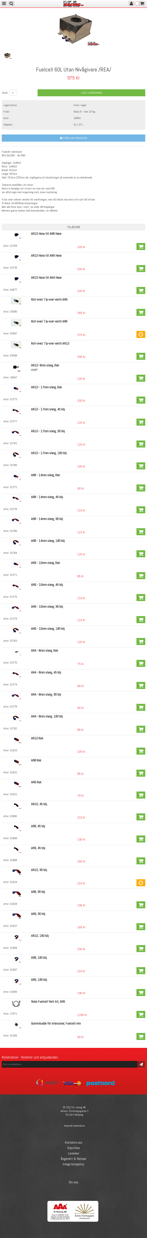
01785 (13, 465)
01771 (13, 575)
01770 (13, 662)
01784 (13, 553)
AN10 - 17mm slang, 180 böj (49, 453)
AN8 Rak (36, 760)
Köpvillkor (73, 1148)
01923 (13, 750)
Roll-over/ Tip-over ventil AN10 (50, 343)
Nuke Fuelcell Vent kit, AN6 (48, 1001)
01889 (13, 838)
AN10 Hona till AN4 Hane (46, 277)
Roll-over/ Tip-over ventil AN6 (49, 299)
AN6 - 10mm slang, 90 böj (47, 606)
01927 (13, 926)
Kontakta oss (73, 1142)
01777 (13, 421)
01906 (13, 992)
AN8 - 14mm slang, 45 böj (47, 497)
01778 (13, 706)
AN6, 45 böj (38, 848)
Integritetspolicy (73, 1164)
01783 (13, 641)
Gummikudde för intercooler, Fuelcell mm (56, 1023)
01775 (13, 597)
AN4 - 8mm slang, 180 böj (47, 716)
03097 (13, 333)
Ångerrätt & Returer (73, 1158)
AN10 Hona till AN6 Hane (46, 255)
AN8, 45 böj (38, 826)
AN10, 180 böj (40, 936)
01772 (13, 487)
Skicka (141, 1064)
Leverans (73, 1153)
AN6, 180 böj (39, 979)
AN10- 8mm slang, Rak (45, 365)
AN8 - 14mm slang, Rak (45, 475)
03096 (13, 311)
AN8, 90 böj (38, 892)
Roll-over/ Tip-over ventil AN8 (49, 321)
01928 (13, 904)
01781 (13, 443)
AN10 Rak (37, 738)
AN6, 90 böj (38, 914)
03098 (13, 355)
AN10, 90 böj (39, 870)
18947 (13, 377)
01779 (13, 618)
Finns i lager (80, 105)
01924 (13, 882)
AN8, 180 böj (39, 957)
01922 (13, 772)
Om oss (73, 1182)
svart (34, 369)
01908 (13, 948)
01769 (13, 246)
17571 (13, 1013)
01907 (13, 970)
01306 (13, 1035)
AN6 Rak (36, 782)
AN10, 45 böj (39, 804)
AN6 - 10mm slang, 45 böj (47, 584)
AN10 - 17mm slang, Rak (46, 387)
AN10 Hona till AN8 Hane (46, 233)
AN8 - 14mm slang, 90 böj (47, 519)
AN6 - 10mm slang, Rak (45, 563)
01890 (13, 816)
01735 (13, 267)
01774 (13, 684)
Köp (140, 246)
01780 (13, 531)
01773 (13, 399)
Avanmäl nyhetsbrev (74, 1126)
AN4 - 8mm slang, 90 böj (46, 694)
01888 (13, 860)
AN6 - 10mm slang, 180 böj (48, 628)
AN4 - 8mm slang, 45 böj (46, 672)
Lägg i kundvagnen (91, 93)
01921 (13, 794)
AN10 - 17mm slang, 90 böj (48, 431)
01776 (13, 509)
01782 (13, 728)
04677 (13, 290)
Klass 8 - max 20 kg (84, 111)
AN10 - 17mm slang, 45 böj (48, 409)
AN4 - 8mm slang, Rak (44, 650)
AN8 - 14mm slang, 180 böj (48, 541)
